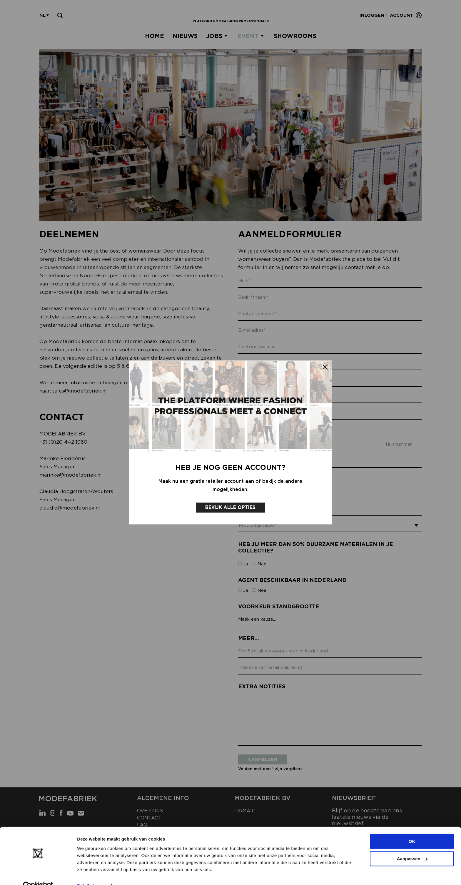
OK (412, 829)
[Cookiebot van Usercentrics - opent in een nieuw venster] (38, 873)
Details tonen (91, 873)
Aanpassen (412, 846)
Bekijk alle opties (231, 501)
